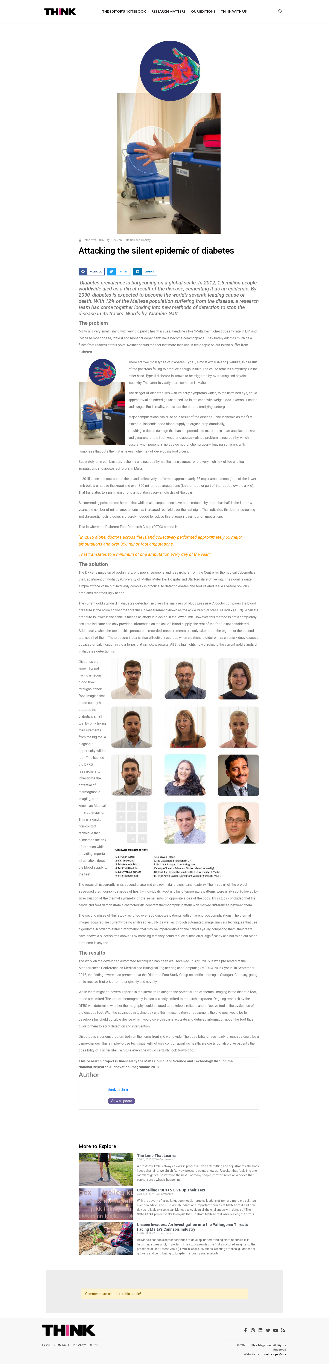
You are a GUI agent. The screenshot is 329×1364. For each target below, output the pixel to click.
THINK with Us (234, 11)
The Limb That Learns (156, 1155)
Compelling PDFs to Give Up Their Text (171, 1190)
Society (146, 240)
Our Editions (203, 11)
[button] (92, 271)
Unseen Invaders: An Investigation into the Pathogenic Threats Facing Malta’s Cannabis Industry (192, 1227)
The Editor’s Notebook (124, 11)
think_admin (118, 1089)
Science (135, 240)
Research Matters (168, 11)
